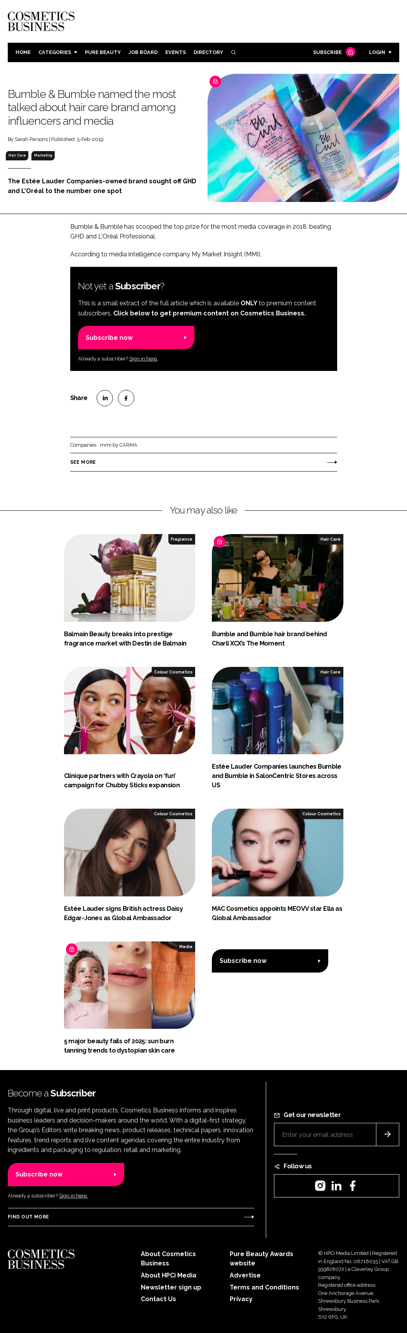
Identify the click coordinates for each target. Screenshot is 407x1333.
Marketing (43, 155)
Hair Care (17, 155)
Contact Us (158, 1299)
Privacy (241, 1299)
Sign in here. (143, 359)
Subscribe (333, 52)
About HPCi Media (168, 1275)
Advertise (245, 1275)
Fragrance (181, 539)
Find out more (28, 1217)
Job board (143, 52)
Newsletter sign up (171, 1287)
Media (185, 946)
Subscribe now (109, 337)
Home (23, 52)
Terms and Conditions (264, 1287)
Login (377, 52)
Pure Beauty (103, 52)
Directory (208, 52)
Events (175, 52)
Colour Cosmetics (173, 672)
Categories (54, 52)
